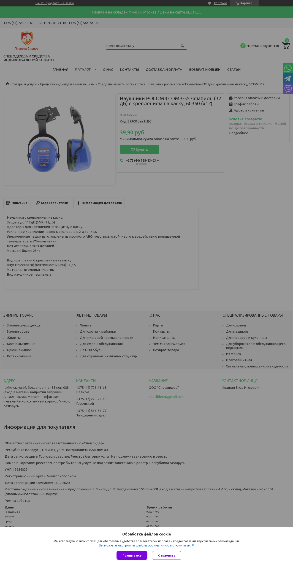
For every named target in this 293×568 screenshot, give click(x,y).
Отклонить (166, 555)
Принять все (131, 555)
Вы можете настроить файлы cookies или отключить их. (144, 545)
